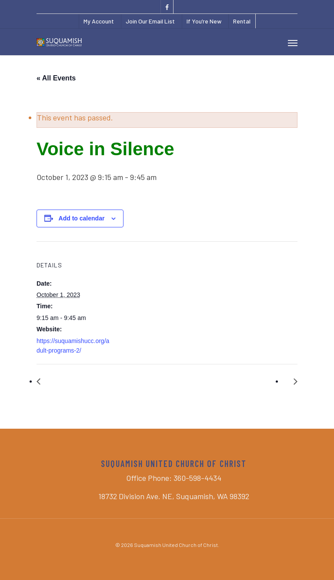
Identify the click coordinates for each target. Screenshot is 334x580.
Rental (241, 21)
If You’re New (204, 21)
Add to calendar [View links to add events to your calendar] (82, 218)
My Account (99, 21)
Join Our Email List (150, 21)
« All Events (56, 78)
